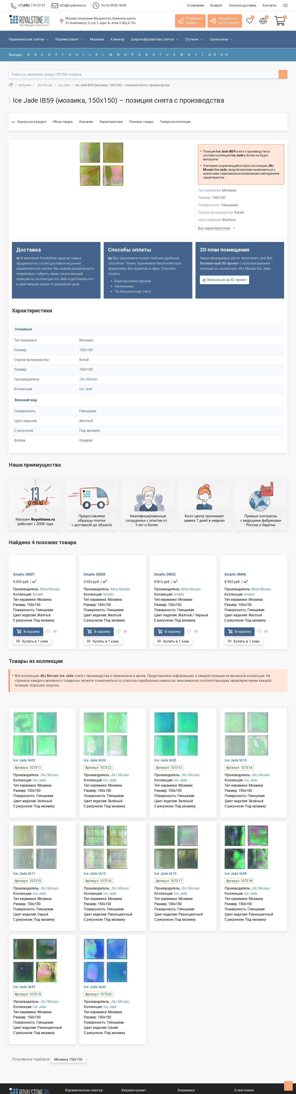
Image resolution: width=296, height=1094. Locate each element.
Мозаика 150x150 (68, 1059)
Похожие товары (141, 121)
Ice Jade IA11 (24, 874)
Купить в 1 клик (32, 641)
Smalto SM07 (24, 574)
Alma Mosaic (50, 589)
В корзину (28, 631)
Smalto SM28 (94, 574)
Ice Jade (85, 389)
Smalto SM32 (165, 574)
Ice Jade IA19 (165, 874)
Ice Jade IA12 (95, 874)
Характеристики (111, 121)
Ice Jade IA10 (236, 760)
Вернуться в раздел (29, 122)
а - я (212, 55)
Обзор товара (62, 121)
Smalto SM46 (235, 574)
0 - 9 (224, 55)
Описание (86, 121)
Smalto (38, 594)
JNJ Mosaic (88, 379)
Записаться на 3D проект (224, 280)
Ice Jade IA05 (165, 760)
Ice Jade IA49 (24, 987)
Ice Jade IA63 (95, 987)
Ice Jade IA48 (236, 874)
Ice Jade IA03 (24, 760)
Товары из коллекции (175, 121)
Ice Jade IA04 (95, 760)
